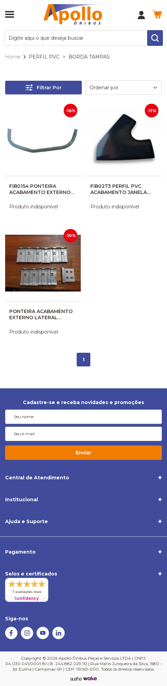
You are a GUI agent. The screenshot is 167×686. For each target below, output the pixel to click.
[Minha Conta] (141, 15)
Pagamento (20, 552)
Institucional (21, 499)
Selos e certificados (31, 574)
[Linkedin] (58, 637)
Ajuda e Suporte (26, 521)
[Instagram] (27, 637)
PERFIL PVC (44, 57)
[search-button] (155, 38)
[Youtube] (43, 637)
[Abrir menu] (9, 15)
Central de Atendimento (37, 478)
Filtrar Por (44, 88)
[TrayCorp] (90, 679)
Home (13, 57)
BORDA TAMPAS (89, 57)
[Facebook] (11, 637)
